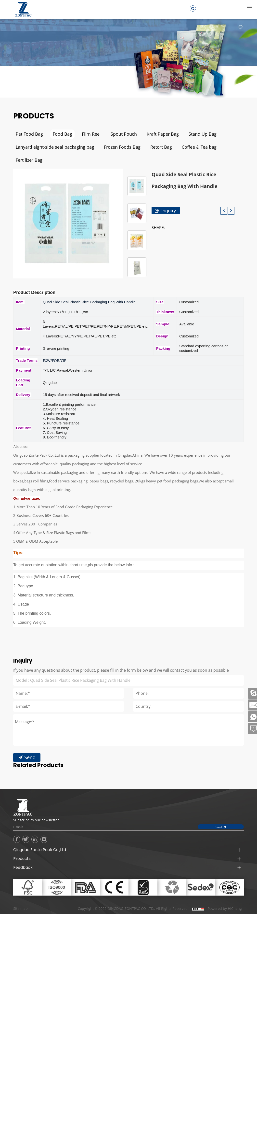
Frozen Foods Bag (114, 147)
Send (29, 779)
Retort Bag (151, 147)
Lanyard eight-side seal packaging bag (51, 147)
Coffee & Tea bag (187, 147)
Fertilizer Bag (225, 147)
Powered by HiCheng (225, 895)
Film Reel (87, 134)
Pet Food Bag (28, 134)
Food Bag (59, 134)
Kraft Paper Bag (154, 134)
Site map (20, 895)
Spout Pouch (117, 134)
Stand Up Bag (191, 134)
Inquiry (168, 197)
